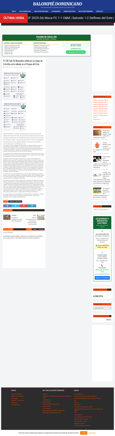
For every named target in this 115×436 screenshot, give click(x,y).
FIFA (75, 412)
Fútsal (94, 117)
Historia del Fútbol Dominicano (51, 404)
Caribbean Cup (47, 400)
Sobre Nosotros (69, 11)
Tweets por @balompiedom (100, 209)
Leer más (92, 433)
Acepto (83, 433)
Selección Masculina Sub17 (100, 102)
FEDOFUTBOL (46, 402)
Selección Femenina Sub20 (100, 108)
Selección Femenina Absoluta (82, 425)
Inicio (14, 11)
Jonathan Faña (47, 406)
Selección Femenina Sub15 (100, 113)
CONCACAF (77, 404)
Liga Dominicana (25, 11)
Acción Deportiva (78, 394)
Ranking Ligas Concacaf (80, 421)
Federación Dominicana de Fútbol (83, 407)
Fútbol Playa (96, 119)
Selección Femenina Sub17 (100, 111)
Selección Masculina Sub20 (100, 100)
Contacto (99, 11)
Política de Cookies (16, 394)
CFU (75, 400)
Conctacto (14, 402)
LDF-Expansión (47, 408)
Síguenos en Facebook (102, 277)
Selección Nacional (41, 11)
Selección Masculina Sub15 (100, 104)
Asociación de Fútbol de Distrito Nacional (85, 396)
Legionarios (56, 11)
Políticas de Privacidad (17, 396)
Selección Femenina (86, 11)
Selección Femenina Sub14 (100, 115)
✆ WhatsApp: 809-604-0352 (75, 52)
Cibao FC (76, 402)
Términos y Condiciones (17, 400)
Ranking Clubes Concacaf (81, 419)
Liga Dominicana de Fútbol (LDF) (83, 417)
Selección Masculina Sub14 (100, 106)
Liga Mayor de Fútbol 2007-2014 (52, 412)
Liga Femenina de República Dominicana (54, 410)
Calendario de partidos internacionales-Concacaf (87, 398)
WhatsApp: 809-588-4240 (102, 271)
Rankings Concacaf (79, 423)
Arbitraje (45, 394)
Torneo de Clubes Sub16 (15, 201)
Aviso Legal (14, 398)
